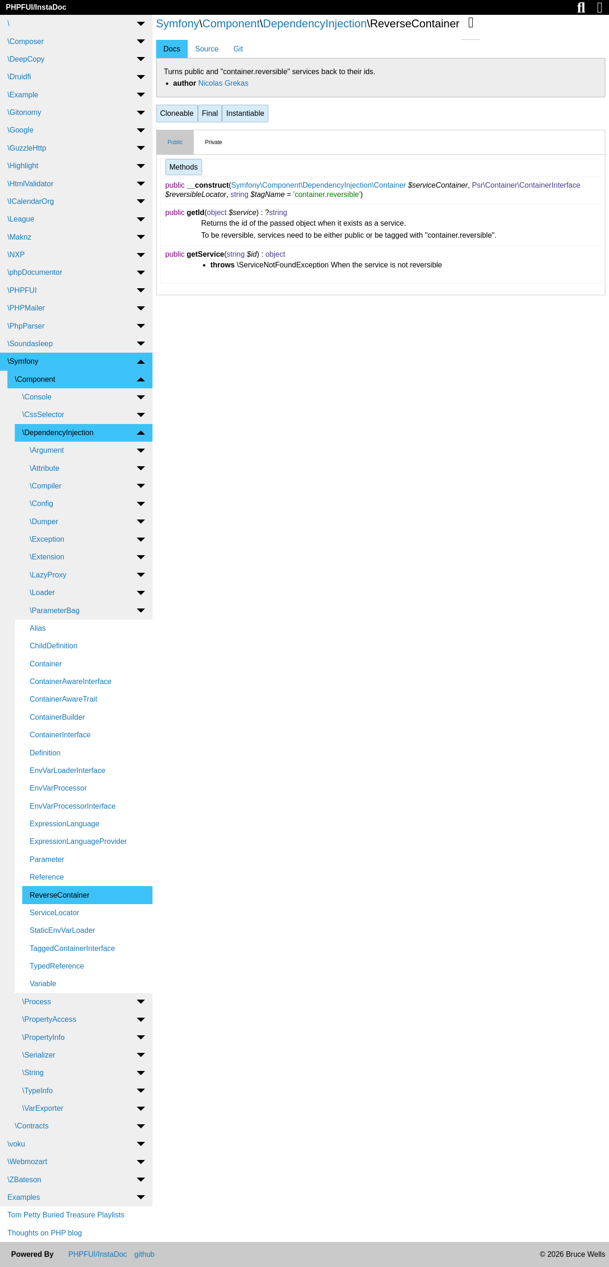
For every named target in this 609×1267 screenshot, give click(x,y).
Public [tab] (175, 142)
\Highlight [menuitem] (22, 166)
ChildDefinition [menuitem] (53, 646)
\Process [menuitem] (36, 1002)
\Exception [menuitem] (47, 539)
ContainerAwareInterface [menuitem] (71, 681)
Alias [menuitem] (38, 628)
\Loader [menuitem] (42, 592)
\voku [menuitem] (16, 1144)
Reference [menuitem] (47, 877)
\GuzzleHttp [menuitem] (26, 148)
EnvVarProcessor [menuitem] (58, 788)
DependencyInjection (315, 23)
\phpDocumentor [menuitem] (34, 272)
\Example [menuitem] (22, 95)
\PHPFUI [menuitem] (22, 290)
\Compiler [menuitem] (45, 486)
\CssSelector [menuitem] (43, 414)
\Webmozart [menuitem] (27, 1162)
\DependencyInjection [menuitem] (58, 433)
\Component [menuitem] (35, 379)
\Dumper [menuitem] (44, 522)
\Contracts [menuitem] (32, 1126)
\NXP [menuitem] (16, 255)
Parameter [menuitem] (47, 859)
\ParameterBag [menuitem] (55, 610)
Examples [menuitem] (23, 1197)
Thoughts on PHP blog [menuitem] (44, 1233)
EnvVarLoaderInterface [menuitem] (67, 770)
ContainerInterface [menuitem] (60, 735)
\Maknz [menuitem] (19, 237)
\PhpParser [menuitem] (25, 326)
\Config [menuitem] (41, 503)
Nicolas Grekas (223, 83)
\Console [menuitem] (36, 397)
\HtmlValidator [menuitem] (30, 184)
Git (238, 49)
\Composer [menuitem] (25, 41)
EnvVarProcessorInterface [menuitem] (73, 806)
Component (231, 23)
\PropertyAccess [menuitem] (49, 1019)
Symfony (177, 23)
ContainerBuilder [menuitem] (57, 717)
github (144, 1254)
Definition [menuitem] (45, 753)
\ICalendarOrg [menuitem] (30, 201)
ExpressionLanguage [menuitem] (64, 824)
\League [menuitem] (20, 219)
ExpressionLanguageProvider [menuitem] (78, 841)
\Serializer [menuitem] (38, 1055)
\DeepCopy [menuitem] (25, 59)
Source (207, 49)
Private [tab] (213, 142)
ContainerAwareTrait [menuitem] (63, 699)
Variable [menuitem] (43, 984)
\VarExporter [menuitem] (42, 1108)
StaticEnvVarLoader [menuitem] (62, 930)
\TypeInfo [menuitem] (37, 1091)
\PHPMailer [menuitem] (26, 308)
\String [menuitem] (33, 1073)
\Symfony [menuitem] (22, 361)
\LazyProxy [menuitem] (48, 575)
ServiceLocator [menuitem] (54, 913)
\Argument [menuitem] (47, 450)
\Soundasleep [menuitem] (30, 344)
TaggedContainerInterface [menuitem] (72, 948)
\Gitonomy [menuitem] (24, 112)
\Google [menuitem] (20, 130)
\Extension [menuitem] (47, 557)
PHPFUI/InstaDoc (36, 7)
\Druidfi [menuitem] (19, 77)
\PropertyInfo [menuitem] (43, 1037)
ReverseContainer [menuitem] (59, 895)
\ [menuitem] (8, 23)
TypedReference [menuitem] (57, 966)
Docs (172, 49)
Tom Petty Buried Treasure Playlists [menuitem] (66, 1215)
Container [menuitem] (46, 664)
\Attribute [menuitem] (44, 468)
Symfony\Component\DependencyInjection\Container (318, 185)
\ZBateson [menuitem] (24, 1180)
